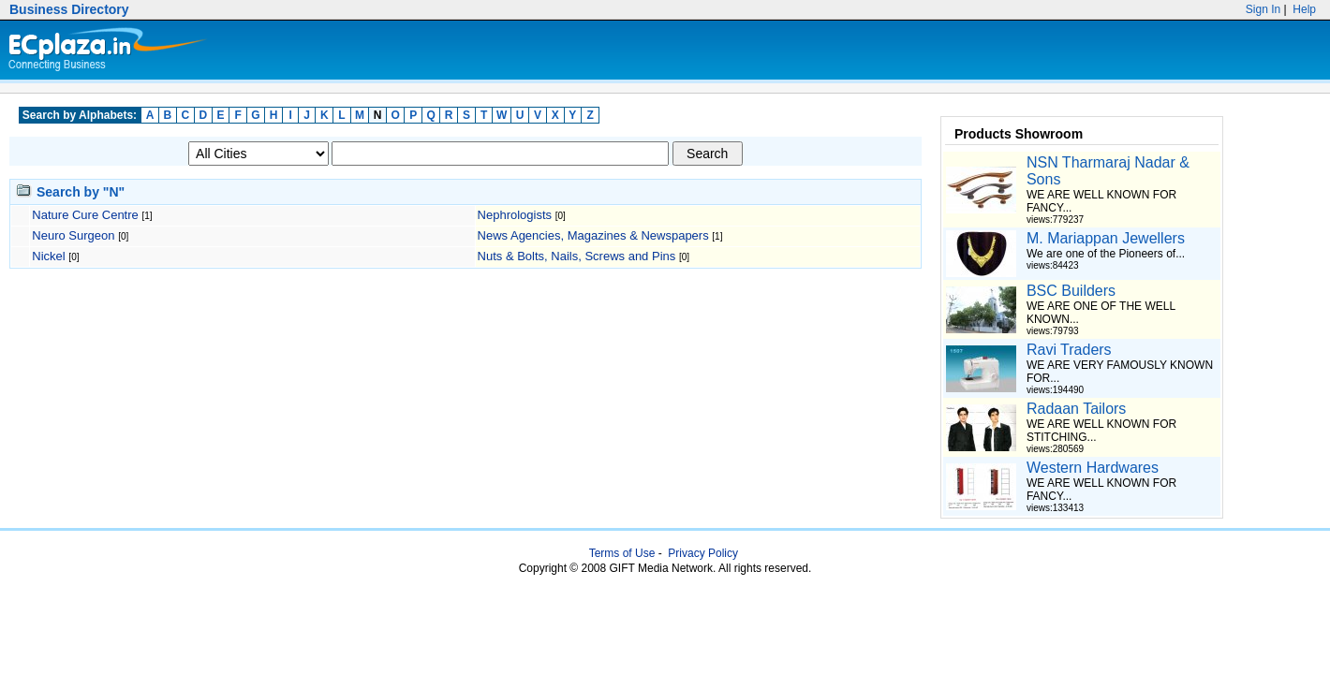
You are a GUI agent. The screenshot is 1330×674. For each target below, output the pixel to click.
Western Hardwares (1093, 468)
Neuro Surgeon (75, 235)
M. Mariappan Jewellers (1106, 238)
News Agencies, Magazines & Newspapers (595, 235)
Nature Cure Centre (86, 215)
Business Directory (69, 9)
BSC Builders (1071, 291)
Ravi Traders (1069, 350)
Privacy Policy (703, 553)
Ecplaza (104, 50)
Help (1303, 9)
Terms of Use (622, 553)
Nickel (50, 256)
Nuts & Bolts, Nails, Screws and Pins (578, 256)
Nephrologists (516, 215)
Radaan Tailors (1076, 409)
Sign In (1263, 9)
